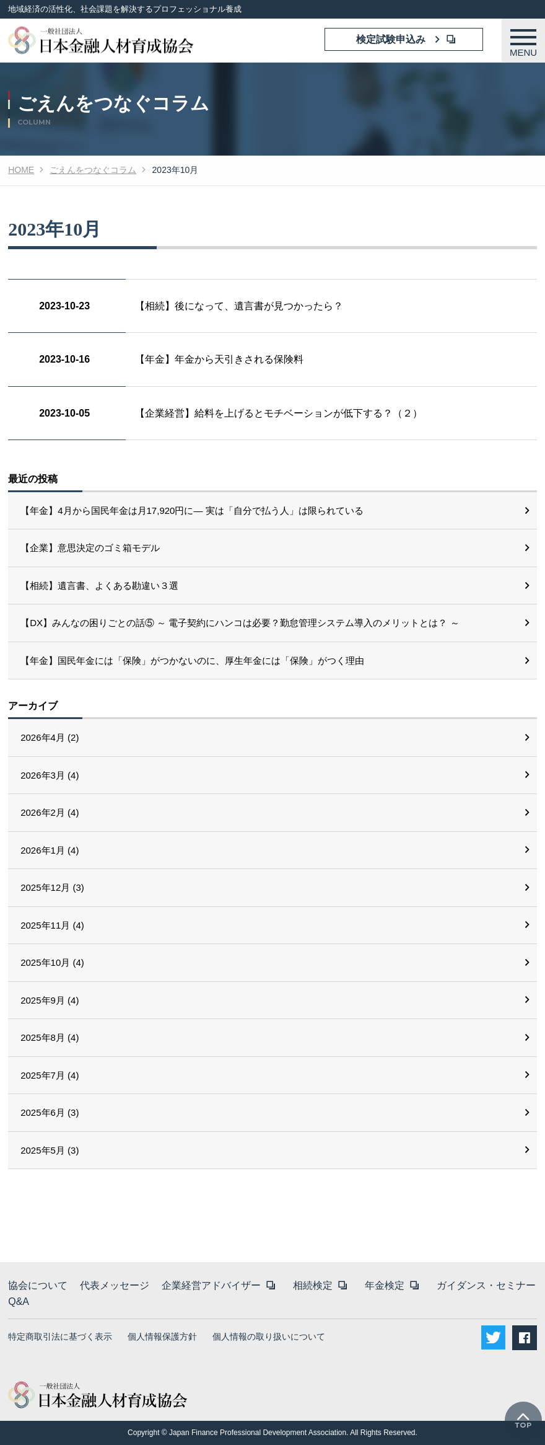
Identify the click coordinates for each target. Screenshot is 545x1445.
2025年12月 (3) (52, 887)
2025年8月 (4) (49, 1037)
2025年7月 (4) (49, 1075)
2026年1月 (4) (49, 850)
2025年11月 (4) (52, 925)
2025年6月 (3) (49, 1112)
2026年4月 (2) (49, 737)
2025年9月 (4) (49, 1000)
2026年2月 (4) (49, 812)
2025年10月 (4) (52, 962)
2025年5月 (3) (49, 1150)
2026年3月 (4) (49, 775)
